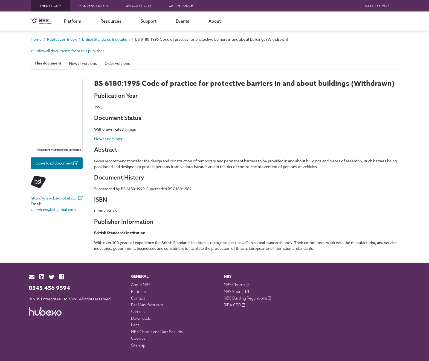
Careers (138, 311)
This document (47, 63)
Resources (110, 21)
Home (36, 39)
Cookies (138, 338)
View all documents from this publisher (67, 50)
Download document (57, 163)
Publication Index (62, 39)
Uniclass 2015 (139, 6)
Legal (135, 324)
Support (148, 21)
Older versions (117, 63)
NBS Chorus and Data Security (157, 331)
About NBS (140, 284)
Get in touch (181, 6)
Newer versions (83, 63)
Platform (72, 21)
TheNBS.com (50, 6)
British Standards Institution (106, 39)
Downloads (141, 318)
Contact (138, 298)
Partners (138, 291)
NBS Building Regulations (246, 298)
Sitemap (138, 345)
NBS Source (234, 291)
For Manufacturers (147, 305)
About (214, 21)
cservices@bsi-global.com (53, 209)
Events (182, 21)
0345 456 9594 (377, 6)
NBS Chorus (235, 284)
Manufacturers (94, 6)
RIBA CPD (233, 305)
